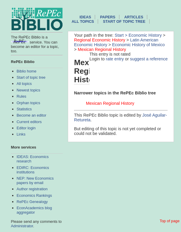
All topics (24, 83)
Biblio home (26, 71)
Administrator (22, 226)
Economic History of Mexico (138, 44)
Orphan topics (28, 103)
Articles (133, 17)
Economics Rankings (34, 195)
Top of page (170, 221)
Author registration (32, 189)
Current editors (29, 122)
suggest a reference (149, 59)
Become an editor (31, 115)
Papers (108, 17)
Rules (21, 96)
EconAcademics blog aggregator (34, 210)
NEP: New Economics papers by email (35, 180)
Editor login (26, 128)
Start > (122, 35)
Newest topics (28, 90)
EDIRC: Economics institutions (33, 169)
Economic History (145, 35)
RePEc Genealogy (32, 201)
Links (21, 134)
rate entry (115, 59)
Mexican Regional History (102, 49)
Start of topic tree (31, 77)
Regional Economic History (99, 40)
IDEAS (85, 17)
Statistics (24, 109)
